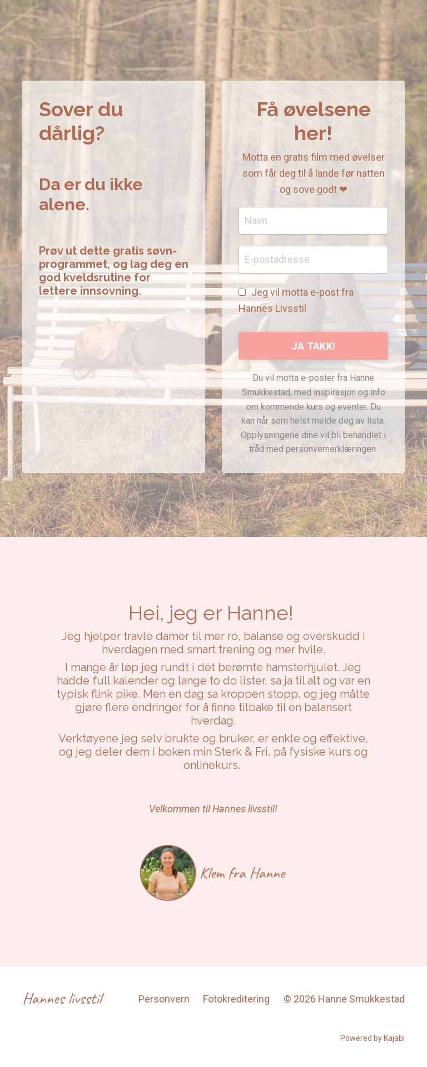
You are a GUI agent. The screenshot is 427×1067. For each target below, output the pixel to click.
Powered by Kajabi (372, 1038)
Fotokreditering (236, 999)
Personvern (164, 999)
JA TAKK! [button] (313, 346)
